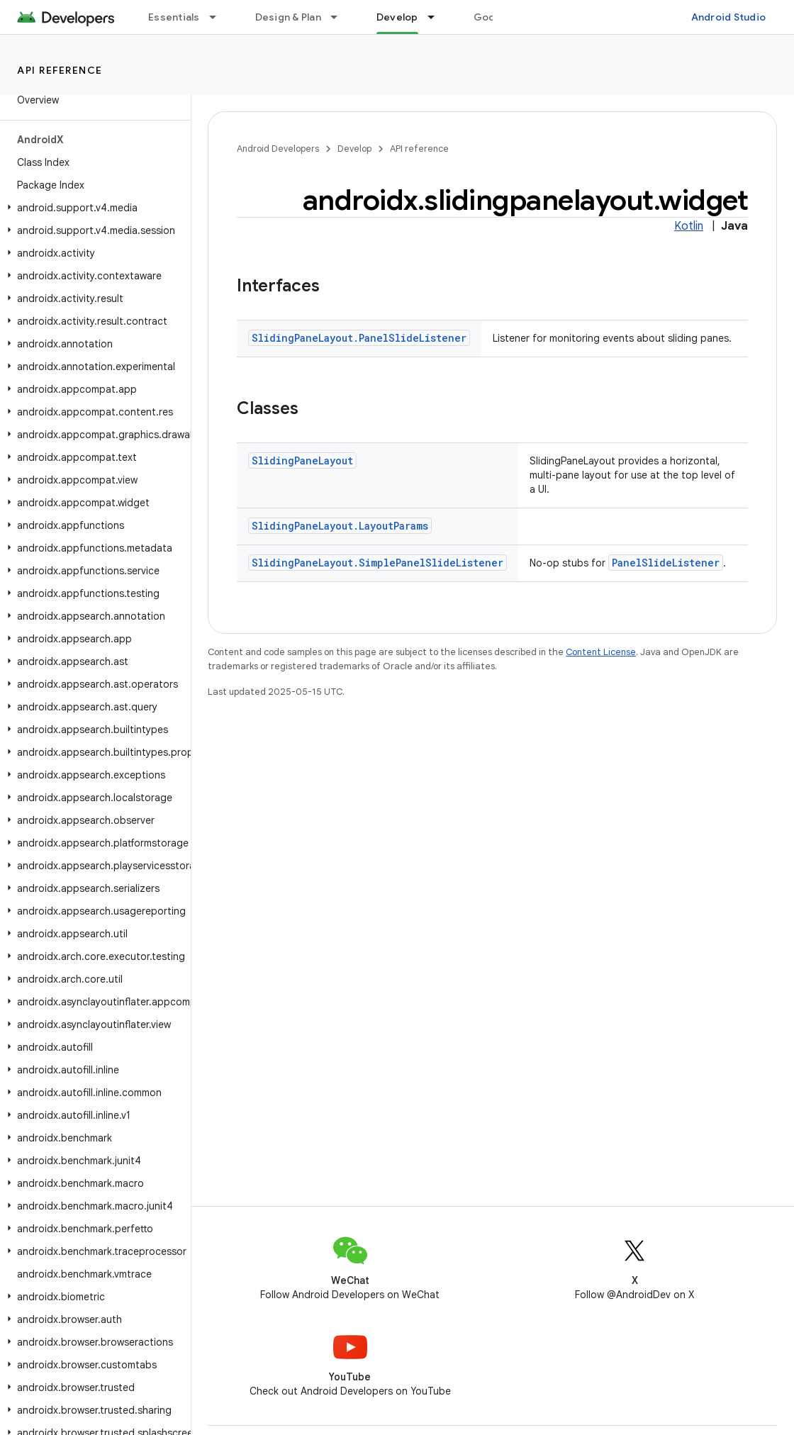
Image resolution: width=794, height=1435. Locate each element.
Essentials (174, 17)
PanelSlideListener (666, 562)
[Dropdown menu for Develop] (437, 17)
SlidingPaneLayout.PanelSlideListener (359, 338)
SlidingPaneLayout (302, 460)
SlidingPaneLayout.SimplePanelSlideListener (377, 562)
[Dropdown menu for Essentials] (219, 17)
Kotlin (688, 226)
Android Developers (278, 149)
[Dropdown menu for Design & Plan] (340, 17)
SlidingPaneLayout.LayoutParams (340, 525)
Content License (601, 652)
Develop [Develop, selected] (397, 17)
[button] (92, 207)
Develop (354, 149)
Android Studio (728, 17)
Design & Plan (288, 17)
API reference (60, 70)
